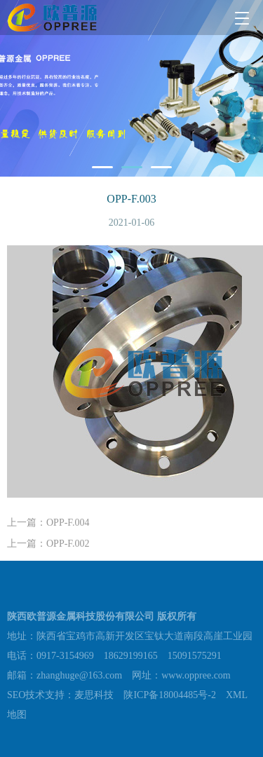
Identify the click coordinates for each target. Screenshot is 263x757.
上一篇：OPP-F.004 (48, 522)
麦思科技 (94, 697)
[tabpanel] (131, 88)
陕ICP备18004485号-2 (169, 697)
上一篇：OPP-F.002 (48, 543)
